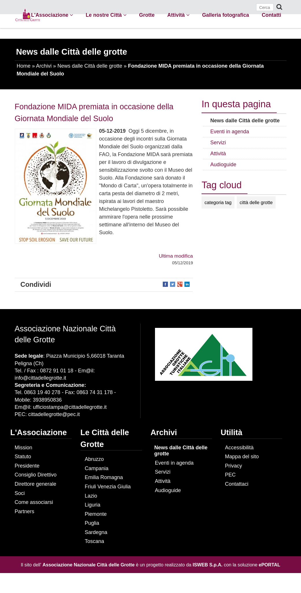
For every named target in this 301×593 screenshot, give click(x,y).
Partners (24, 511)
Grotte (146, 15)
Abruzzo (94, 459)
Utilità (231, 432)
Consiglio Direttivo (36, 475)
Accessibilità (239, 447)
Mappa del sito (242, 456)
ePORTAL (269, 564)
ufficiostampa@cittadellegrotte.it (70, 407)
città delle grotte (256, 202)
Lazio (91, 496)
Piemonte (96, 514)
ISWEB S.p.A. (207, 564)
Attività (178, 15)
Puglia (92, 523)
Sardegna (96, 532)
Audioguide (168, 490)
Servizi (163, 472)
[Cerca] (265, 7)
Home (24, 66)
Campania (96, 468)
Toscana (94, 541)
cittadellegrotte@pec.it (54, 414)
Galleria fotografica (225, 15)
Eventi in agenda (174, 463)
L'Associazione (52, 15)
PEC (230, 475)
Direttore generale (35, 484)
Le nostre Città (106, 15)
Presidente (27, 466)
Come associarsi (34, 502)
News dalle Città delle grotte (90, 66)
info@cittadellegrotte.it (40, 378)
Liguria (92, 505)
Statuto (23, 456)
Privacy (233, 466)
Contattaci (236, 484)
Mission (23, 447)
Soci (20, 493)
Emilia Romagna (104, 477)
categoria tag (218, 202)
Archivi (44, 66)
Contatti (271, 15)
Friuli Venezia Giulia (108, 486)
